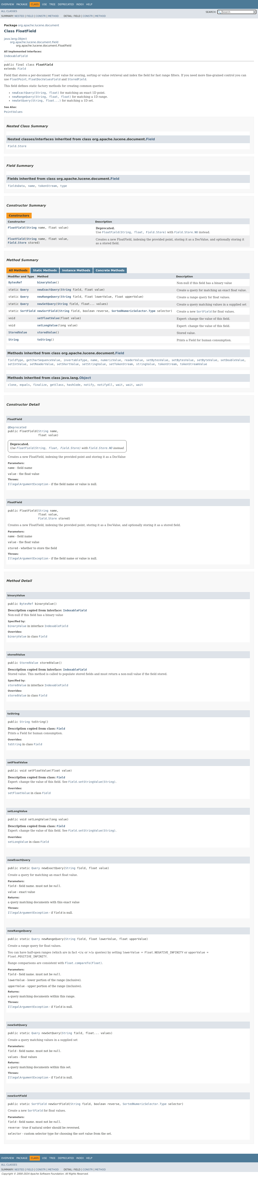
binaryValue (46, 282)
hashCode (73, 384)
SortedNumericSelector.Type (133, 311)
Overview (7, 4)
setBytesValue (157, 360)
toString (44, 339)
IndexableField (16, 56)
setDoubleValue (232, 360)
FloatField (16, 227)
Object (85, 378)
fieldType (15, 360)
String (31, 227)
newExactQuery (48, 289)
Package (21, 4)
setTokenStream (121, 364)
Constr (41, 16)
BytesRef (15, 282)
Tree (52, 4)
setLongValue (47, 325)
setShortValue (68, 364)
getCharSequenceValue (43, 360)
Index (80, 4)
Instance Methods (76, 270)
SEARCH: (211, 12)
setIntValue (17, 364)
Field (29, 16)
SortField (27, 311)
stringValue (145, 364)
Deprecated (66, 4)
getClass (56, 384)
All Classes (9, 11)
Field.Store (17, 146)
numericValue (111, 360)
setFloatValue (48, 318)
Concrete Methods (110, 270)
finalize (39, 384)
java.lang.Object (15, 38)
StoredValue (17, 332)
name (31, 185)
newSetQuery (46, 303)
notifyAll (105, 384)
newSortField (47, 311)
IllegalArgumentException (28, 484)
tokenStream (47, 185)
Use (44, 4)
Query (24, 289)
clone (12, 384)
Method (53, 16)
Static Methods (45, 270)
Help (89, 4)
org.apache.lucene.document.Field (34, 42)
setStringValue (94, 364)
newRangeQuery (48, 296)
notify (89, 384)
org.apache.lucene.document (38, 25)
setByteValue (207, 360)
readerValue (133, 360)
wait (119, 384)
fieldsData (16, 185)
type (63, 185)
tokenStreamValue (193, 364)
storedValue (46, 332)
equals (25, 384)
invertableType (75, 360)
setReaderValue (41, 364)
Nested (19, 16)
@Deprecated (17, 427)
